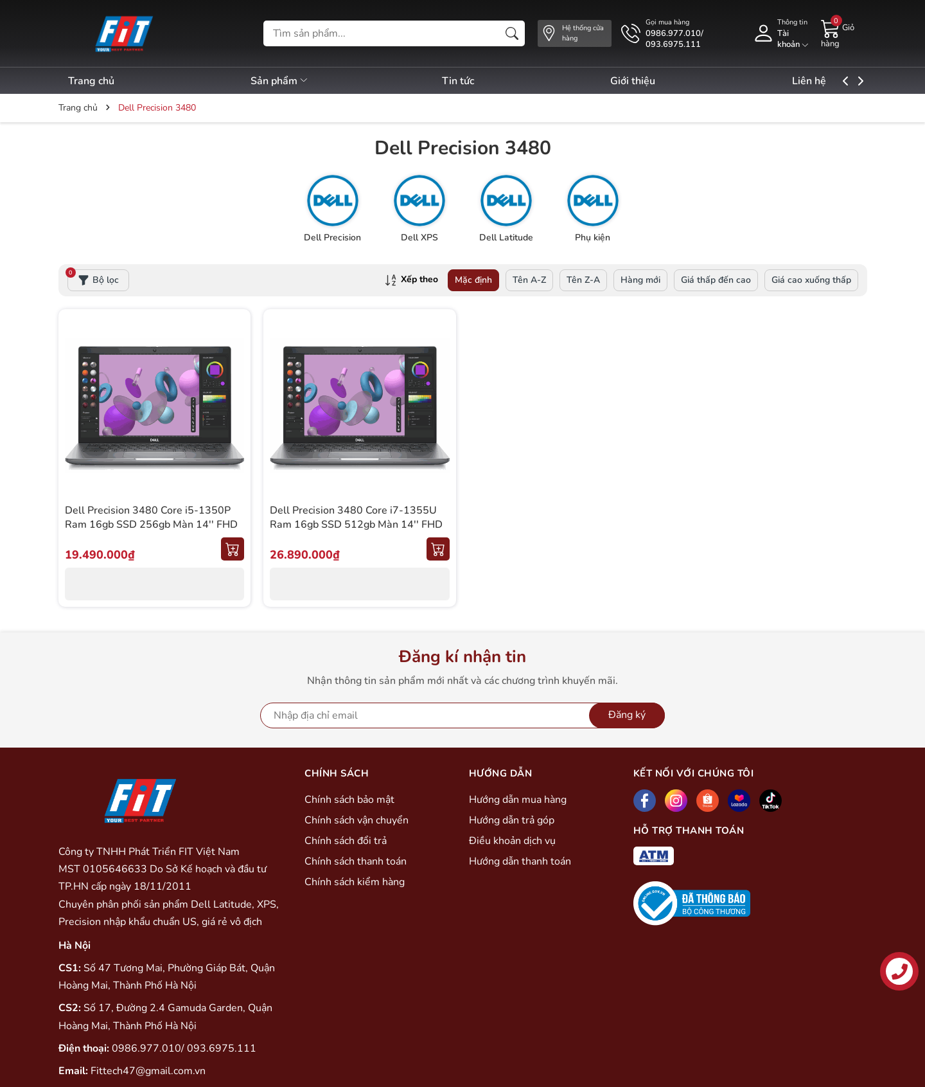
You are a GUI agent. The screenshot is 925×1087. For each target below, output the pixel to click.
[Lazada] (739, 800)
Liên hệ (841, 81)
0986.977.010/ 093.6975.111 (184, 1048)
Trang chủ (91, 81)
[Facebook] (644, 800)
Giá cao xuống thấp (811, 280)
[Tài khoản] (780, 33)
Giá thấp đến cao (716, 280)
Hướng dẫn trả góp (511, 820)
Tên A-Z (529, 280)
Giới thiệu (656, 81)
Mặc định (473, 280)
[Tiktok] (770, 800)
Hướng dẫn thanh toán (520, 861)
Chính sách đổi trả (345, 841)
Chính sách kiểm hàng (354, 882)
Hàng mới (640, 280)
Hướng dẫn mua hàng (518, 800)
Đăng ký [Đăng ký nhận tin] (627, 715)
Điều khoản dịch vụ (512, 841)
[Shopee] (707, 800)
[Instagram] (676, 800)
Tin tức (473, 81)
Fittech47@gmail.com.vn (148, 1071)
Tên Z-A (583, 280)
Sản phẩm (287, 81)
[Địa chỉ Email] (462, 715)
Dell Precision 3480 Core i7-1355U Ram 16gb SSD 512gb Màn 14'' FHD (356, 517)
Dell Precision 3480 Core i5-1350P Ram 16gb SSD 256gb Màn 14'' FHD (151, 517)
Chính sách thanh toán (355, 861)
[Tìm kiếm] (512, 33)
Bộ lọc (93, 277)
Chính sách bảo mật (349, 800)
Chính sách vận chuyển (356, 820)
